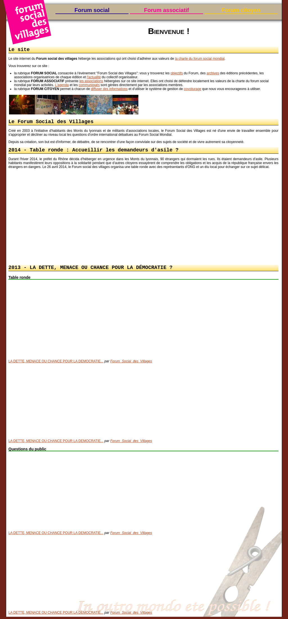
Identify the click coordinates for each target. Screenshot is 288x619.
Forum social (92, 10)
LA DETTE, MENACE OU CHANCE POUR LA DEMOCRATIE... (56, 363)
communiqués (89, 86)
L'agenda (62, 86)
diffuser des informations (109, 89)
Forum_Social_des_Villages (131, 363)
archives (212, 74)
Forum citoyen (241, 10)
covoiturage (192, 89)
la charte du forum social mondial (199, 59)
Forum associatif (166, 10)
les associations (91, 82)
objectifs (176, 74)
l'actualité (94, 78)
